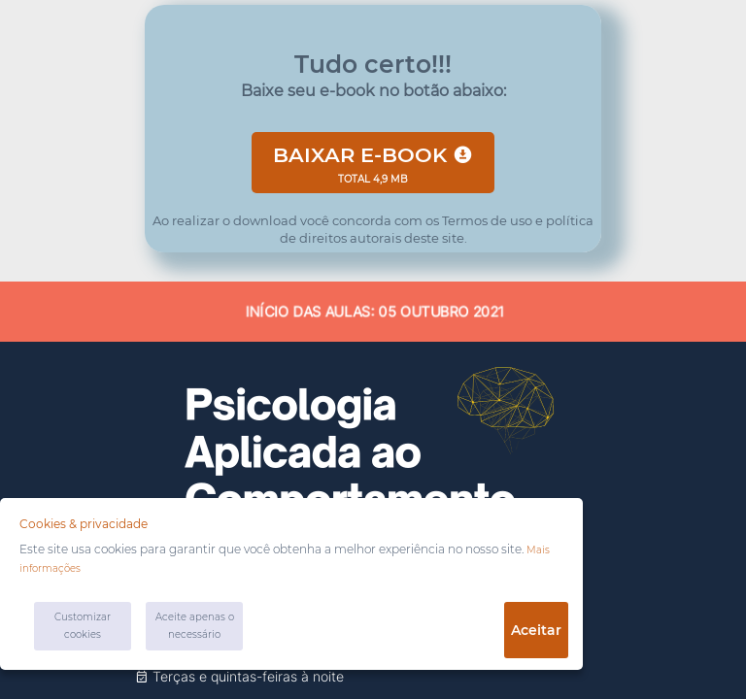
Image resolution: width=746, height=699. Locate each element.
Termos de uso (485, 220)
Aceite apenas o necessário (194, 626)
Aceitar (536, 630)
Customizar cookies (82, 626)
